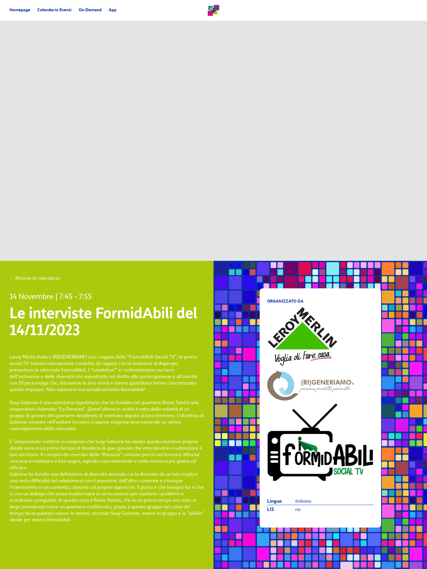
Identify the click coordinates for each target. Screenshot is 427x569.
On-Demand (90, 10)
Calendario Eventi (54, 10)
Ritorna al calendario (34, 278)
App (112, 10)
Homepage (19, 10)
